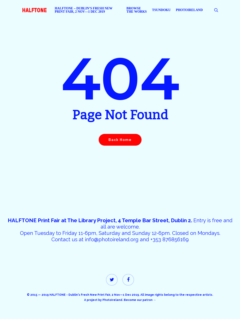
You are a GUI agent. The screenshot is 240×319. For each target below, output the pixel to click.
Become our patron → (140, 300)
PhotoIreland (112, 300)
